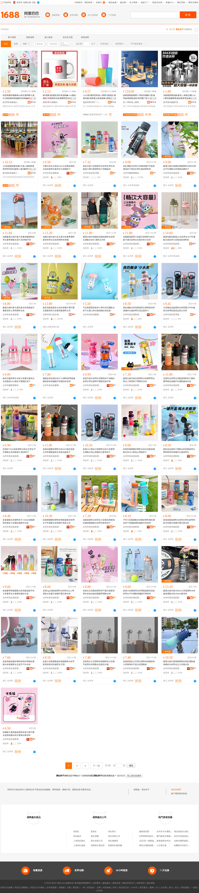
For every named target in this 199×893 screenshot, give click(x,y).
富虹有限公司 (114, 836)
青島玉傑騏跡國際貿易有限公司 (153, 845)
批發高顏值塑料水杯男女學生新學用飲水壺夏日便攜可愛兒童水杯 (179, 521)
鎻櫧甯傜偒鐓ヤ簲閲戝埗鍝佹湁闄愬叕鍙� (12, 173)
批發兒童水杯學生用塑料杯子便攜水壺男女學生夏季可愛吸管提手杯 (99, 380)
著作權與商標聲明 (82, 883)
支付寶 (164, 887)
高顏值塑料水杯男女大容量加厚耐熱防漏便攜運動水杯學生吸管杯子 (99, 521)
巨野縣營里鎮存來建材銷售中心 (153, 836)
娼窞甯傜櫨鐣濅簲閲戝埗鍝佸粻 (172, 102)
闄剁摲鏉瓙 (48, 106)
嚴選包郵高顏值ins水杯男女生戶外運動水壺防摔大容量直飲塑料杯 (179, 238)
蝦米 (115, 887)
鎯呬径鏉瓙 (8, 106)
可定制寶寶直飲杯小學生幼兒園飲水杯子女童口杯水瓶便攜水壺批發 (99, 309)
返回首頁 (121, 775)
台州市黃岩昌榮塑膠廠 (92, 314)
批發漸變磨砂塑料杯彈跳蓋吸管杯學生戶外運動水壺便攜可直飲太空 (59, 521)
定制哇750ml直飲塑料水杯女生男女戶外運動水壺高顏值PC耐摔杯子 (19, 450)
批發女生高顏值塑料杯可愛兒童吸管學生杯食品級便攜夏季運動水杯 (99, 592)
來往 (171, 887)
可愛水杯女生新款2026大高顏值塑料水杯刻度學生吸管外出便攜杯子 (59, 167)
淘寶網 (62, 887)
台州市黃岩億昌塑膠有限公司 (172, 173)
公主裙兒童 (161, 845)
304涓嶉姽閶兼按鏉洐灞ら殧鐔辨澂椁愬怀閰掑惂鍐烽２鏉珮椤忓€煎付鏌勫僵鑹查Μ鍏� (18, 168)
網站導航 (151, 883)
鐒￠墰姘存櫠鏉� (131, 106)
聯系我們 (141, 883)
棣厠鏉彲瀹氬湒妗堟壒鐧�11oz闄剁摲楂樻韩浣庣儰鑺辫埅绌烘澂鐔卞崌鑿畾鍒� (59, 97)
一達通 (194, 887)
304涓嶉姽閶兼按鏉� (12, 177)
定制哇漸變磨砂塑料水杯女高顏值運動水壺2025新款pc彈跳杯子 (139, 450)
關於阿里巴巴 (128, 883)
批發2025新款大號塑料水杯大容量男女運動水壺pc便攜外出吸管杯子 (99, 450)
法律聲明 (96, 883)
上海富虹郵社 (79, 841)
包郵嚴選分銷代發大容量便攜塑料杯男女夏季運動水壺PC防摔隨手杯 (18, 238)
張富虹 (76, 831)
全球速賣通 (52, 887)
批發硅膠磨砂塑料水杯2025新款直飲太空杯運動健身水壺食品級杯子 (59, 450)
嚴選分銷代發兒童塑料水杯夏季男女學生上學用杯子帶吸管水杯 (139, 380)
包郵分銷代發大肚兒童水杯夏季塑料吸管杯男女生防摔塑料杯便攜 (59, 238)
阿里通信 (143, 887)
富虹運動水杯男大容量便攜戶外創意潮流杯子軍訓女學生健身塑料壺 (139, 167)
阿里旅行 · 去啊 (94, 887)
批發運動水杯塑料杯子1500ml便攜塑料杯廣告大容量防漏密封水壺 (19, 521)
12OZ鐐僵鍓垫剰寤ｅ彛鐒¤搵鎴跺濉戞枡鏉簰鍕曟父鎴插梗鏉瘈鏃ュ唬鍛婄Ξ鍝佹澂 (99, 97)
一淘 (83, 887)
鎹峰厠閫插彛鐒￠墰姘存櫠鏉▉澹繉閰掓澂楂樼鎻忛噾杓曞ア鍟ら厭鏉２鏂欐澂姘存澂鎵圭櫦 (139, 97)
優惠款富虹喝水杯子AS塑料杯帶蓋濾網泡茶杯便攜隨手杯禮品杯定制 (59, 380)
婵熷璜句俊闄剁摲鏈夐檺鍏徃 (52, 102)
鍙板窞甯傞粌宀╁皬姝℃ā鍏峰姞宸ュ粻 (92, 102)
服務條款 (106, 883)
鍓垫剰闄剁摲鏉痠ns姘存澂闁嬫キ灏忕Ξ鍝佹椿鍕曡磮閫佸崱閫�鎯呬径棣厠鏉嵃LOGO (18, 97)
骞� (33, 102)
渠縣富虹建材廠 (115, 845)
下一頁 (96, 765)
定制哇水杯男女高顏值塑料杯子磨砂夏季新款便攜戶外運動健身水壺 (179, 380)
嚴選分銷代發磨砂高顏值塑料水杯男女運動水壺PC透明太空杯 (99, 238)
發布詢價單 (176, 789)
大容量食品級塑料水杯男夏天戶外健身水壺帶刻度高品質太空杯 (179, 309)
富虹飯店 (77, 836)
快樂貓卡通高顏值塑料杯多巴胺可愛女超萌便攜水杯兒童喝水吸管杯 (18, 733)
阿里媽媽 (107, 887)
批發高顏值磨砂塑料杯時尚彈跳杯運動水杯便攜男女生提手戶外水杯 (18, 663)
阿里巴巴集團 (6, 887)
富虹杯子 (146, 789)
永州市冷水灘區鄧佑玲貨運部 (169, 831)
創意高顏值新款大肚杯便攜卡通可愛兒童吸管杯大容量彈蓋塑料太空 (59, 309)
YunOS (134, 887)
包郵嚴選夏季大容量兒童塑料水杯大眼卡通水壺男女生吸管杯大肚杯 (139, 238)
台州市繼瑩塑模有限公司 (132, 173)
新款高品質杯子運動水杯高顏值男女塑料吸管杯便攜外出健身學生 (179, 450)
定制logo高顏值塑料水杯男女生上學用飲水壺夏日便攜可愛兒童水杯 (58, 592)
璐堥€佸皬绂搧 (21, 106)
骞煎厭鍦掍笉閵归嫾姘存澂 (175, 106)
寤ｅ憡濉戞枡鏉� (91, 106)
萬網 (152, 887)
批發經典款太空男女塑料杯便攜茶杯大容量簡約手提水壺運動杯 (139, 663)
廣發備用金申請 (163, 841)
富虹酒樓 (95, 836)
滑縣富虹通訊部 (98, 845)
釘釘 (177, 887)
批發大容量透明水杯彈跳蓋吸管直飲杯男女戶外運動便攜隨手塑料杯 (139, 592)
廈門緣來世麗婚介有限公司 (168, 836)
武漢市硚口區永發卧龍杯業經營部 (52, 314)
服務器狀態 (144, 831)
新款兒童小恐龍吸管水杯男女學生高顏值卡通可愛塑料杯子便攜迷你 (99, 167)
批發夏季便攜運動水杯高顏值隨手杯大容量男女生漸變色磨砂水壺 (18, 592)
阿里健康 (185, 887)
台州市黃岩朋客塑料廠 (52, 173)
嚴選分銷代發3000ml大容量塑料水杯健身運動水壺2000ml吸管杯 (179, 592)
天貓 (69, 887)
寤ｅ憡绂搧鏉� (106, 106)
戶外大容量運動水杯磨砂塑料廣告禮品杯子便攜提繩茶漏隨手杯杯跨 (139, 521)
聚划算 (76, 887)
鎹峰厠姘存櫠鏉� (147, 106)
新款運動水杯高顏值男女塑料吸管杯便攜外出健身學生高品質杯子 (139, 309)
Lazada (99, 890)
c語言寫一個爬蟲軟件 (148, 841)
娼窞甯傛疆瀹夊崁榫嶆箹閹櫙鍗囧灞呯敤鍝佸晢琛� (12, 102)
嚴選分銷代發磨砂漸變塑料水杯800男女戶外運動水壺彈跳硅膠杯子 (179, 167)
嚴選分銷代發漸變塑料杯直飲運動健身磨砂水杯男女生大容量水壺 (179, 663)
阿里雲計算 (124, 887)
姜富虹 (94, 831)
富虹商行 (112, 831)
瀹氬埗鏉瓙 (59, 106)
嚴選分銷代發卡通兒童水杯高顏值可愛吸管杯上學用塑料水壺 (18, 309)
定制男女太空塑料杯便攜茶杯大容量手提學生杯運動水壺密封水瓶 (99, 663)
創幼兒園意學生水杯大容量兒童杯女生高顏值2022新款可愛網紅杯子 (18, 380)
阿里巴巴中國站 (37, 887)
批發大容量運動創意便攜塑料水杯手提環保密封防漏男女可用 (59, 663)
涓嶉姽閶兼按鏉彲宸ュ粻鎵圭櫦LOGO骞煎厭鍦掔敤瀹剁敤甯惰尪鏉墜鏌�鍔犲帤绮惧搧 (179, 97)
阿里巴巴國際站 (21, 887)
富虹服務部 (113, 841)
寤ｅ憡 (73, 98)
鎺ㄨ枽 (33, 98)
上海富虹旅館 (79, 845)
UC (157, 887)
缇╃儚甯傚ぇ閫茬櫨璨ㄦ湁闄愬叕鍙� (132, 102)
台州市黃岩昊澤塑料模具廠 (92, 173)
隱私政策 (116, 883)
